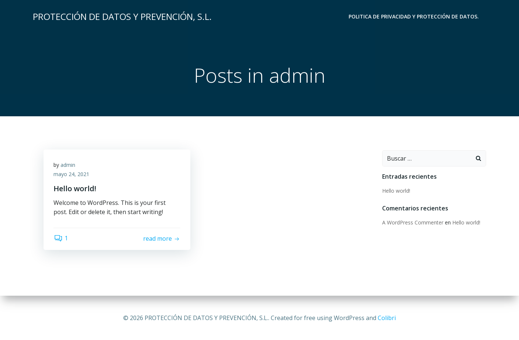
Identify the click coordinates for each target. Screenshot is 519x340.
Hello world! (395, 191)
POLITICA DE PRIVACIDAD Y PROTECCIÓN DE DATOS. (414, 16)
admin (69, 166)
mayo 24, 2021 (72, 175)
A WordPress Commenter (412, 222)
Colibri (387, 318)
